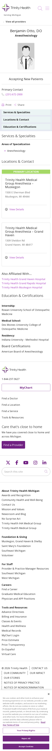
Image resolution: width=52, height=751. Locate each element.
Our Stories (12, 677)
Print (7, 104)
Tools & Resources (13, 417)
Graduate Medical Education (18, 594)
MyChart (26, 387)
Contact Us (8, 504)
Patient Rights (14, 692)
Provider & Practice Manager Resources (25, 568)
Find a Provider (13, 445)
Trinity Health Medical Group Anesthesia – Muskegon (21, 183)
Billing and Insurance (14, 616)
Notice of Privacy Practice (22, 682)
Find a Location (11, 404)
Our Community (15, 673)
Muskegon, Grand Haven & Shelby (22, 541)
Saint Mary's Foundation (16, 546)
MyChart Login (10, 635)
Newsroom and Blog (14, 514)
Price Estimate (10, 640)
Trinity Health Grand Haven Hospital (23, 279)
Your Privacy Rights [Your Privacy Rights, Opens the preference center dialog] (26, 733)
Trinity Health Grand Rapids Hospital (24, 283)
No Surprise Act (11, 518)
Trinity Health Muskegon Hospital (22, 287)
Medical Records (11, 630)
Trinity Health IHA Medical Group (21, 523)
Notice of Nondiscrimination (24, 687)
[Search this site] (26, 471)
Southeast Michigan (13, 550)
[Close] (49, 696)
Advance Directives (13, 612)
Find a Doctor (10, 398)
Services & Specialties (16, 112)
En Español (8, 649)
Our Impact (37, 673)
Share (19, 104)
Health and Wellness (14, 626)
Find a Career (9, 589)
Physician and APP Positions (18, 598)
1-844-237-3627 (10, 379)
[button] (47, 7)
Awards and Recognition (16, 495)
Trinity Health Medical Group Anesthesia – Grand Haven (24, 231)
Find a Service (10, 411)
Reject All (26, 741)
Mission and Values (13, 509)
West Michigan (10, 578)
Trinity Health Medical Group (19, 528)
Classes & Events (11, 621)
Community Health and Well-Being (22, 500)
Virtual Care (9, 654)
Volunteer (7, 555)
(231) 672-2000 (12, 94)
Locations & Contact (16, 119)
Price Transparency (13, 644)
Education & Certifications (19, 126)
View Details (14, 209)
